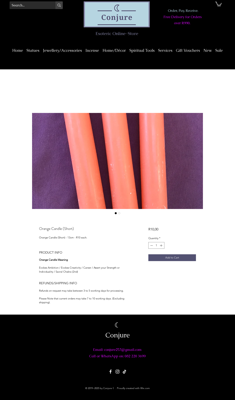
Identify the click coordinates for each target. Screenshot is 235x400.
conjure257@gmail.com (123, 349)
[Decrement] (151, 245)
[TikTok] (124, 371)
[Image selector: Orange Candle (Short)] (116, 213)
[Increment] (161, 245)
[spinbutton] (156, 245)
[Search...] (30, 5)
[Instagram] (117, 371)
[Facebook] (110, 371)
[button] (218, 3)
